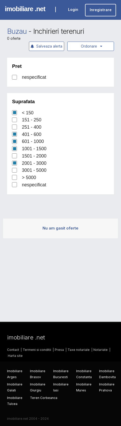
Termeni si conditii (37, 350)
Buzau (17, 31)
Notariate (100, 350)
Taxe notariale (79, 350)
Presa (59, 350)
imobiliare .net (25, 8)
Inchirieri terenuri (58, 31)
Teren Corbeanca (43, 398)
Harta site (15, 356)
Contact (13, 350)
